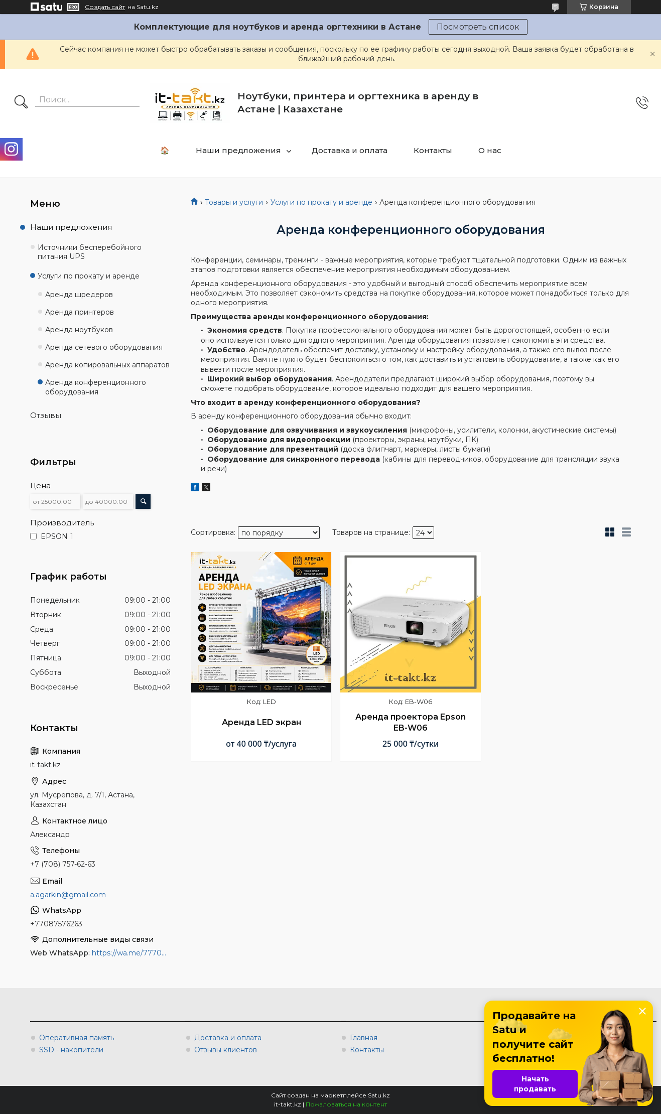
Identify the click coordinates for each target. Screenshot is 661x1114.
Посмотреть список (478, 27)
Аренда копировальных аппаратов (107, 364)
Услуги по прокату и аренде (321, 202)
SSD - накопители (71, 1049)
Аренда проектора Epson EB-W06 (410, 722)
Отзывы (45, 415)
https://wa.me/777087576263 (131, 952)
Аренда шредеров (79, 294)
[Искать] (21, 102)
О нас (489, 150)
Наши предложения (238, 150)
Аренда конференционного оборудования (95, 387)
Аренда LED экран (261, 722)
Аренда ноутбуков (79, 329)
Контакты (433, 150)
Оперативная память (76, 1037)
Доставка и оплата (349, 150)
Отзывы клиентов (225, 1049)
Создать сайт (105, 7)
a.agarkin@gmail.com (68, 894)
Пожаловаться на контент (346, 1104)
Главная (363, 1037)
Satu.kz (379, 1095)
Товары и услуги (234, 202)
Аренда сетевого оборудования (104, 347)
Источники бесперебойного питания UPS (90, 252)
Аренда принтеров (79, 312)
